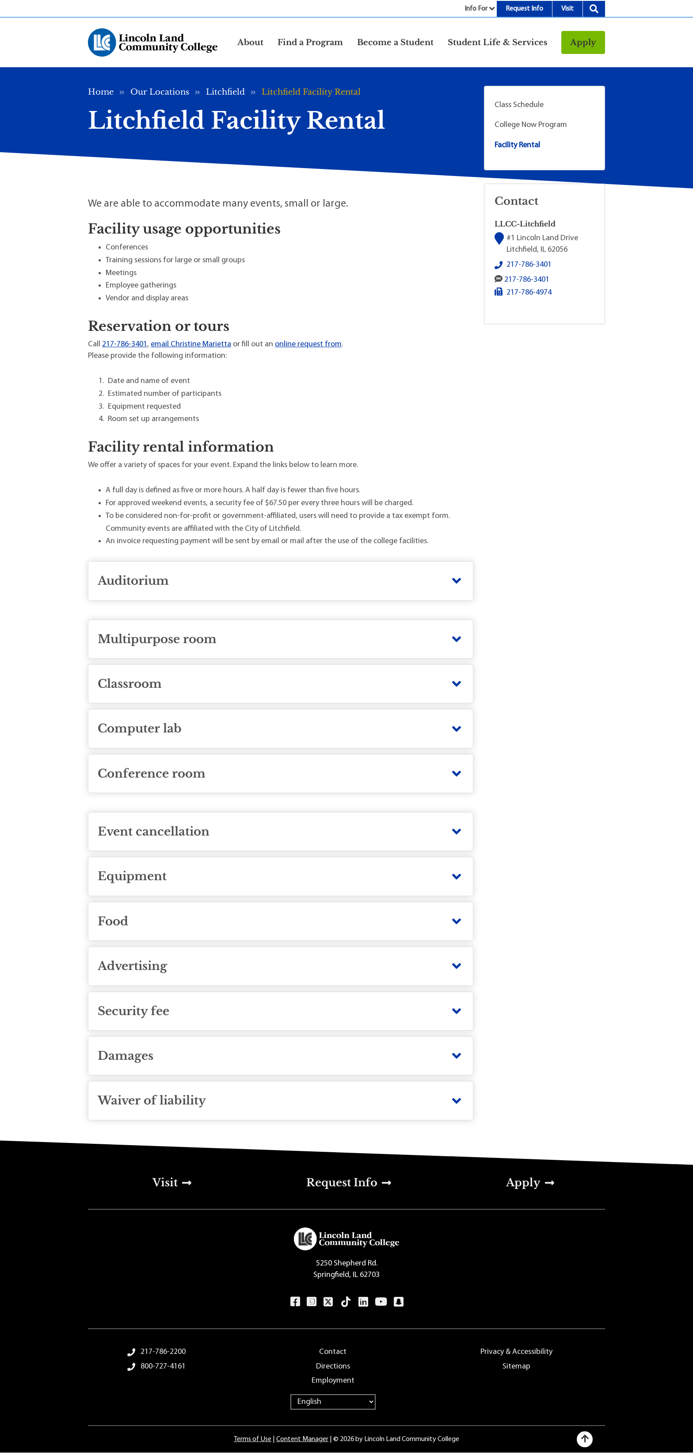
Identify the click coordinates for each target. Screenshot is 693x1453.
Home (101, 92)
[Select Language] (333, 1402)
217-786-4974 (529, 292)
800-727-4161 (163, 1366)
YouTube (381, 1301)
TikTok (346, 1301)
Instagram (311, 1301)
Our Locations (159, 92)
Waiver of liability (152, 1100)
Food (113, 921)
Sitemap (516, 1366)
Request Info (524, 8)
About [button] (250, 42)
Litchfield (225, 92)
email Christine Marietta (191, 344)
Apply (583, 42)
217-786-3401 (124, 344)
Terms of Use (252, 1439)
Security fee (133, 1011)
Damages (125, 1056)
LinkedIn (363, 1301)
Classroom (130, 684)
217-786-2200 (163, 1352)
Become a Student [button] (395, 42)
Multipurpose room (157, 639)
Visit (567, 8)
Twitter (328, 1301)
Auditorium (133, 581)
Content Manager (302, 1439)
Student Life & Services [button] (497, 42)
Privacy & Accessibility (516, 1352)
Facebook (295, 1301)
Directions (333, 1366)
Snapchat (398, 1301)
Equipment (132, 876)
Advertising (132, 966)
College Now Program (531, 125)
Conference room (152, 774)
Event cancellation (153, 831)
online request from (308, 344)
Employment (333, 1380)
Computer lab (140, 728)
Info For (476, 8)
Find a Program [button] (310, 42)
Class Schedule (519, 105)
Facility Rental (517, 145)
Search (594, 9)
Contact (332, 1352)
